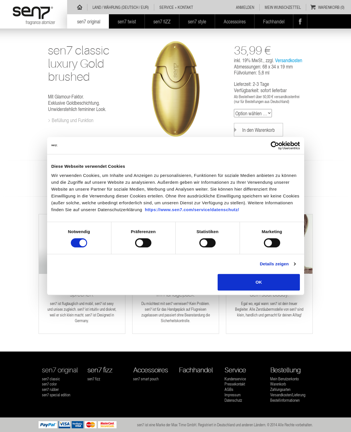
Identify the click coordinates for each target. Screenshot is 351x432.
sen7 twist (127, 21)
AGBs (228, 389)
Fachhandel (196, 370)
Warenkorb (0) (331, 7)
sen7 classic (51, 378)
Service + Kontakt (176, 7)
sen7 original (60, 370)
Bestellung (285, 370)
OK (259, 282)
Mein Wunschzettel (283, 7)
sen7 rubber (50, 389)
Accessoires (150, 370)
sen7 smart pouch (146, 378)
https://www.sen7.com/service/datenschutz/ (192, 209)
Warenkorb (278, 384)
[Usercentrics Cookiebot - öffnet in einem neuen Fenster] (275, 145)
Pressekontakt (234, 384)
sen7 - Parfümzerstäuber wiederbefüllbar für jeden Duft (33, 14)
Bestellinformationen (285, 400)
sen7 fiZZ (162, 21)
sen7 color (49, 384)
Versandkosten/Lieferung (287, 394)
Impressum (232, 394)
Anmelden (245, 7)
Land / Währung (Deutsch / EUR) (121, 7)
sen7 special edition (56, 394)
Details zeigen (274, 263)
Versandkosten (288, 60)
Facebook (300, 21)
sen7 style (197, 21)
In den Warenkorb (258, 129)
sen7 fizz (99, 370)
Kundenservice (235, 378)
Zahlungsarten (280, 389)
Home (79, 7)
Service (235, 370)
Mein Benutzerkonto (284, 378)
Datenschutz (233, 400)
